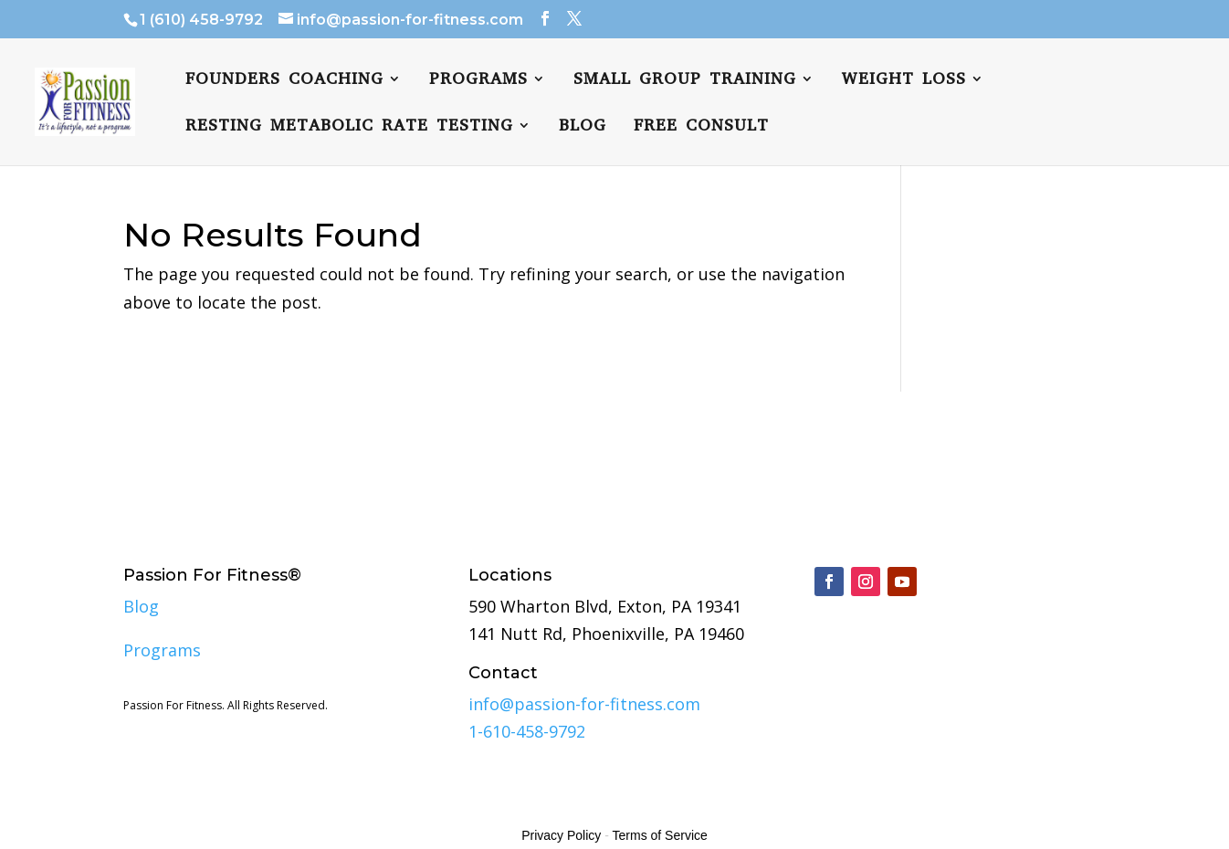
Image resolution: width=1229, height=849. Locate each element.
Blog (582, 127)
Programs (478, 80)
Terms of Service (660, 835)
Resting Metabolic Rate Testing (349, 127)
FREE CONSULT (701, 127)
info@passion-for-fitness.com (584, 704)
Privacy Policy (561, 835)
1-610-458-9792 (526, 731)
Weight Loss (904, 80)
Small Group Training (684, 80)
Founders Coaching (284, 80)
